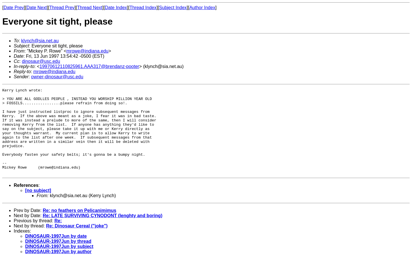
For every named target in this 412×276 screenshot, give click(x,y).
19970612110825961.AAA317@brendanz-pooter (89, 66)
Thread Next (89, 7)
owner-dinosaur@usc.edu (57, 76)
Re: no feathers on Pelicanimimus (79, 227)
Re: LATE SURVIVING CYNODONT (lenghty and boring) (102, 232)
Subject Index (173, 7)
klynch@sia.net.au (40, 40)
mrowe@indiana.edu (87, 51)
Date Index (116, 7)
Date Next (36, 7)
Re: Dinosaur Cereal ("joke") (77, 243)
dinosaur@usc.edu (41, 61)
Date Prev (13, 7)
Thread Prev (62, 7)
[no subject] (38, 207)
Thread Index (143, 7)
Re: (58, 237)
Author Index (202, 7)
